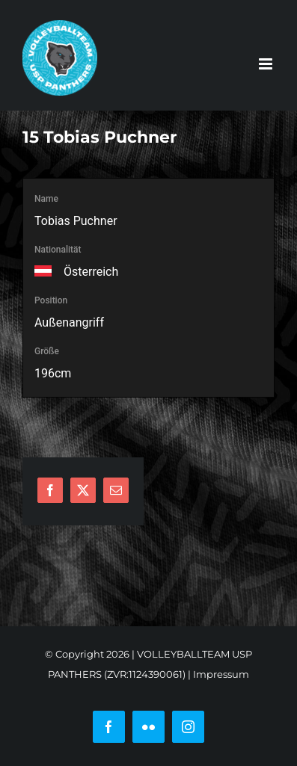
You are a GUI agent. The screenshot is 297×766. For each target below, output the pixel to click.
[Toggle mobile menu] (267, 64)
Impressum (221, 674)
